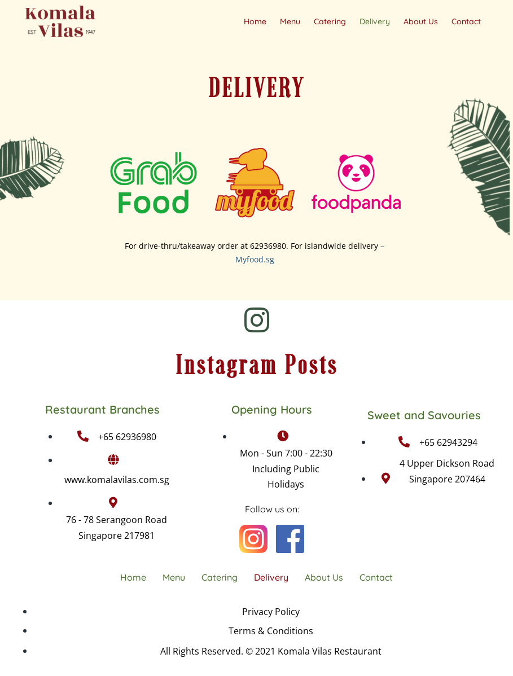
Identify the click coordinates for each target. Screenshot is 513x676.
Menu (290, 21)
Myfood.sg (254, 259)
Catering (330, 21)
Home (255, 21)
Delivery (374, 21)
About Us (421, 21)
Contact (466, 21)
